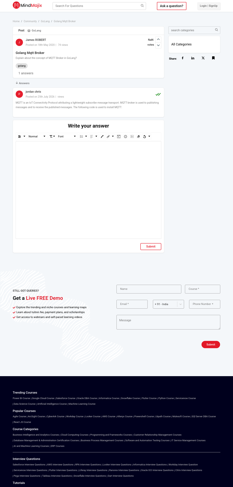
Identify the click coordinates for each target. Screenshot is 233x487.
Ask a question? (171, 6)
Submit (150, 246)
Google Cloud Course (43, 398)
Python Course (166, 398)
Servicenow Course (186, 398)
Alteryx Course (125, 416)
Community (30, 21)
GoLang (45, 21)
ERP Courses (57, 446)
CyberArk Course (55, 416)
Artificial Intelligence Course (52, 404)
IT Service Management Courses (188, 440)
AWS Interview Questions (60, 464)
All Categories (181, 44)
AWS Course (108, 416)
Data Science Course (24, 404)
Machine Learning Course (82, 404)
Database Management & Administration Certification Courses (46, 440)
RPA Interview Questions (88, 464)
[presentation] (144, 344)
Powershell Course (144, 416)
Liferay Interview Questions (93, 470)
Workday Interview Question (183, 464)
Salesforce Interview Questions (29, 464)
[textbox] (88, 146)
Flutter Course (149, 398)
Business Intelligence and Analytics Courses (36, 434)
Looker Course (92, 416)
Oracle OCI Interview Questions (157, 470)
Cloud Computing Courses (74, 434)
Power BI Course (21, 398)
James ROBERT (36, 40)
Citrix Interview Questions (188, 470)
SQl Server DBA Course (204, 416)
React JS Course (22, 422)
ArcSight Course (36, 416)
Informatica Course (109, 398)
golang (21, 65)
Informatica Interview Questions (150, 464)
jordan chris (33, 91)
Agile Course (19, 416)
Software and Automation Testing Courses (147, 440)
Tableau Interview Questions (57, 475)
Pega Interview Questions (27, 475)
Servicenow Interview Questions (30, 470)
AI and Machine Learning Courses (31, 446)
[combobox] (155, 304)
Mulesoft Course (181, 416)
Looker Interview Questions (117, 464)
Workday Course (74, 416)
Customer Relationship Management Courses (157, 434)
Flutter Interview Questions (63, 470)
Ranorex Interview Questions (124, 470)
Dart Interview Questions (121, 475)
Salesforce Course (65, 398)
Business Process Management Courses (102, 440)
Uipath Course (163, 416)
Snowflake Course (130, 398)
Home (16, 21)
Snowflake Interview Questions (90, 475)
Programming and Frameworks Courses (111, 434)
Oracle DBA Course (87, 398)
